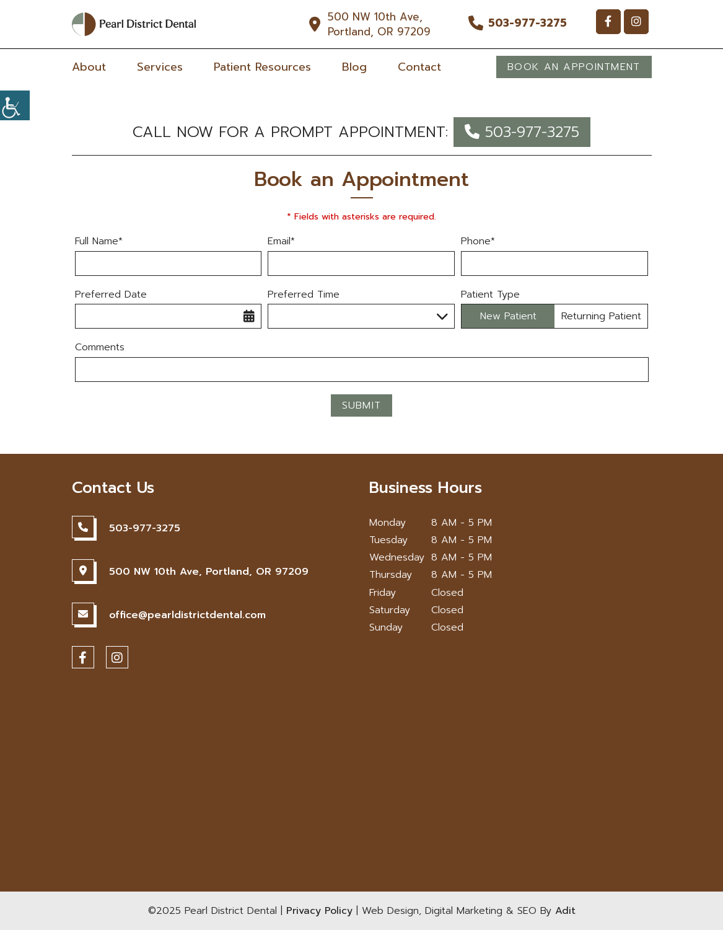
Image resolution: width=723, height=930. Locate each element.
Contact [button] (419, 67)
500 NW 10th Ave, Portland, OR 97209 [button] (379, 24)
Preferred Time (304, 294)
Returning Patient (601, 316)
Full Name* (99, 241)
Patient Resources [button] (262, 67)
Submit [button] (362, 405)
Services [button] (160, 67)
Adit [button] (565, 910)
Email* (281, 241)
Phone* (478, 241)
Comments (100, 347)
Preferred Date (111, 294)
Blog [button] (354, 67)
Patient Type (490, 294)
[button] (15, 105)
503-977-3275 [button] (527, 23)
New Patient (508, 316)
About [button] (89, 67)
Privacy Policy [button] (319, 910)
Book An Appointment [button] (573, 67)
